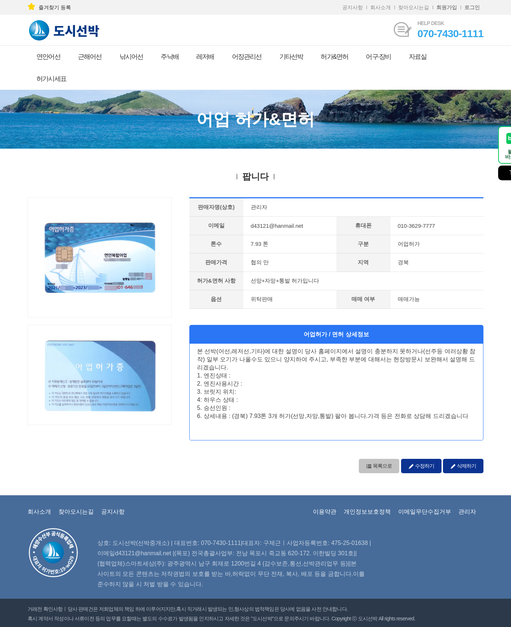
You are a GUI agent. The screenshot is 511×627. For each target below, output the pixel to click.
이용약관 (324, 512)
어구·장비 (378, 56)
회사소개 (380, 7)
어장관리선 (247, 56)
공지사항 (352, 7)
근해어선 (90, 56)
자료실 (418, 56)
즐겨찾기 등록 (49, 7)
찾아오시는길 (413, 7)
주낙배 (170, 56)
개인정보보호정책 (367, 512)
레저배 (205, 56)
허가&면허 (334, 56)
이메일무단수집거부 (424, 512)
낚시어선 (131, 56)
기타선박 (291, 56)
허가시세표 (51, 78)
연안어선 (48, 56)
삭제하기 (463, 465)
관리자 (467, 512)
